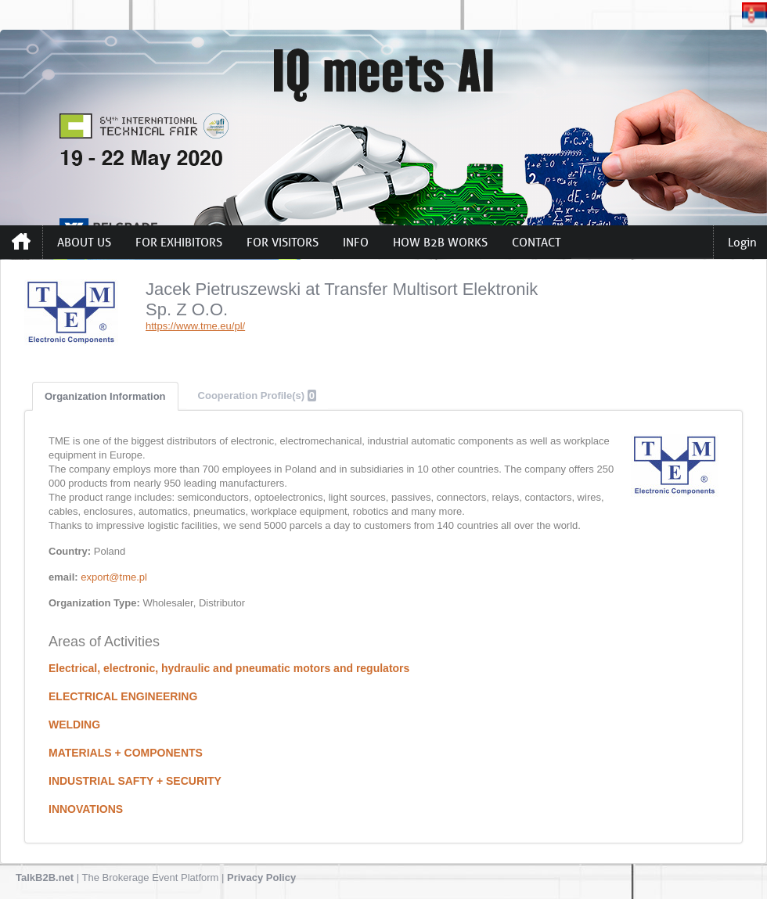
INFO (356, 243)
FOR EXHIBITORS (178, 243)
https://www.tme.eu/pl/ (195, 326)
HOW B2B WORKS (440, 243)
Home (21, 241)
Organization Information (105, 396)
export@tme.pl (114, 577)
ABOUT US (84, 243)
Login (742, 243)
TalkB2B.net (45, 877)
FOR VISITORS (283, 243)
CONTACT (536, 243)
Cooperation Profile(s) (257, 395)
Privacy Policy (261, 877)
